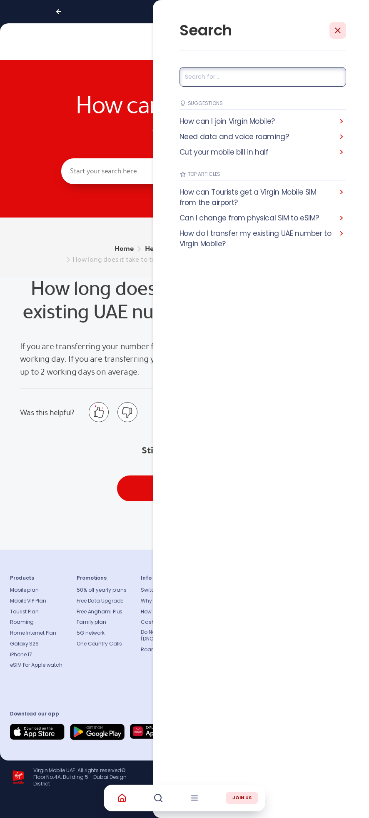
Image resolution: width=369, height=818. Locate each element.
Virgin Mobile (234, 346)
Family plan (91, 622)
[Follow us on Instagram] (291, 732)
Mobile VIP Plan (28, 601)
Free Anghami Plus (99, 611)
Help (152, 248)
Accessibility (237, 633)
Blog (227, 622)
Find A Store (284, 611)
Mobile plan (24, 590)
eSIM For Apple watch (36, 665)
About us (233, 590)
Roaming (22, 622)
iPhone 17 (21, 654)
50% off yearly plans (102, 590)
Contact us (284, 601)
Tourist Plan (24, 611)
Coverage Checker (293, 622)
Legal (228, 665)
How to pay (155, 611)
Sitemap (281, 633)
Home (124, 248)
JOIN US (242, 797)
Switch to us (156, 590)
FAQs (276, 590)
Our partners (237, 643)
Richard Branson (341, 806)
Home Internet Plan (33, 633)
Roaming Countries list (169, 649)
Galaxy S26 (24, 643)
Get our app (236, 654)
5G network (91, 633)
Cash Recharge (161, 622)
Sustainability (239, 601)
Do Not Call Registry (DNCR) (165, 635)
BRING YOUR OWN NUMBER (211, 248)
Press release (238, 611)
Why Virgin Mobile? (164, 601)
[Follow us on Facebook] (271, 732)
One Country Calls (99, 643)
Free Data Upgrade (100, 601)
